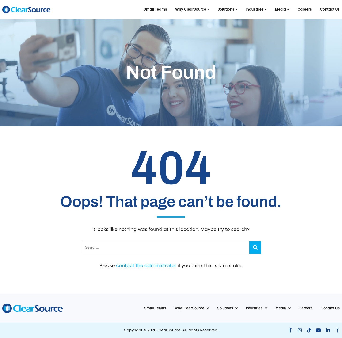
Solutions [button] (227, 9)
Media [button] (282, 9)
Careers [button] (304, 9)
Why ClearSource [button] (192, 9)
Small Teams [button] (155, 9)
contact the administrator (146, 265)
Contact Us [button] (330, 9)
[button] (32, 308)
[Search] (255, 247)
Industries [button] (256, 9)
